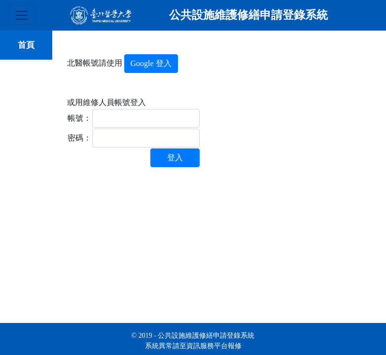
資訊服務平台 (207, 346)
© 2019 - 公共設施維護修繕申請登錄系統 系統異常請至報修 (193, 341)
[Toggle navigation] (21, 15)
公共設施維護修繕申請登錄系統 (248, 15)
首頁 (26, 45)
